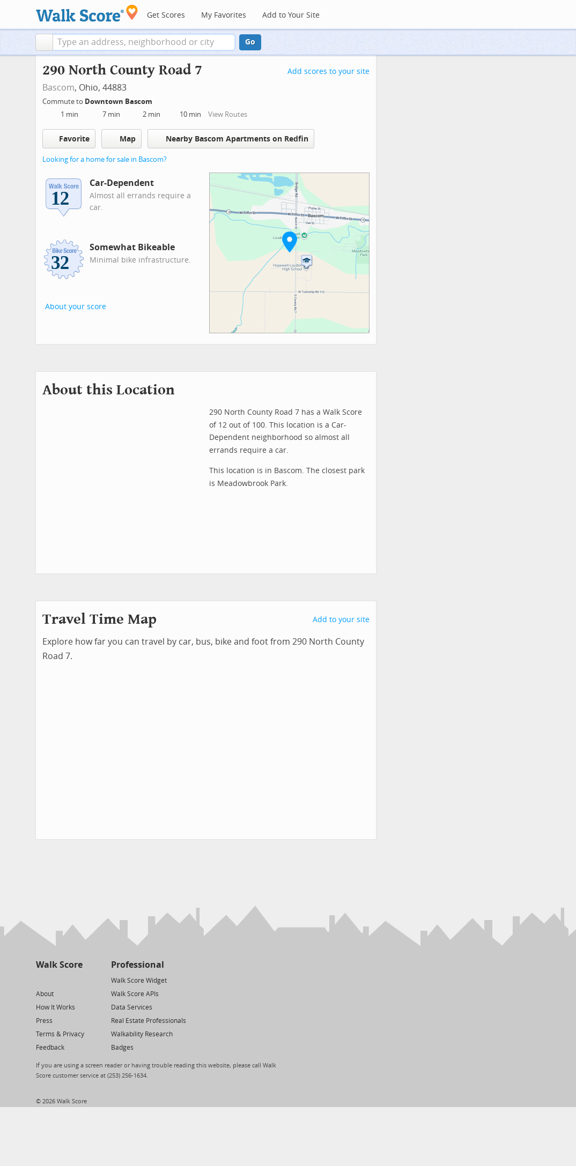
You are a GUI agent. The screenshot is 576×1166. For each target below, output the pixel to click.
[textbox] (144, 42)
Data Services (131, 1007)
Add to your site (341, 619)
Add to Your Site (291, 15)
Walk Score (59, 965)
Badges (122, 1047)
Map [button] (121, 139)
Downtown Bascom (119, 102)
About (45, 994)
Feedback (50, 1047)
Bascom (58, 88)
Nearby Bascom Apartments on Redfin (230, 138)
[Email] (75, 980)
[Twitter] (42, 980)
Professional (137, 965)
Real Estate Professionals (148, 1021)
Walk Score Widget (139, 980)
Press (44, 1021)
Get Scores (166, 15)
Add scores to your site (328, 71)
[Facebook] (59, 980)
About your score (75, 306)
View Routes (227, 114)
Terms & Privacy (60, 1034)
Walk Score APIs (135, 994)
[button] (44, 42)
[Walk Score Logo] (87, 13)
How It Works (55, 1007)
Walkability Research (142, 1034)
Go (250, 42)
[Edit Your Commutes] (159, 100)
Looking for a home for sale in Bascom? (104, 159)
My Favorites (223, 15)
